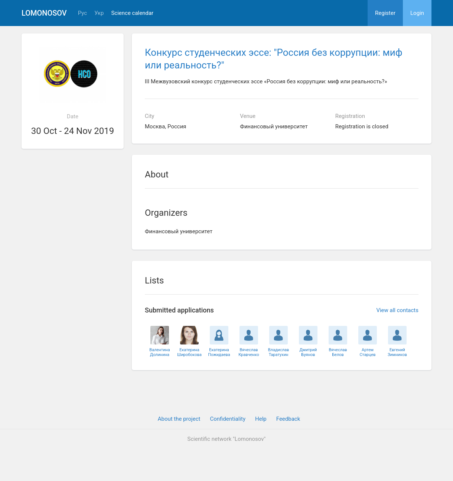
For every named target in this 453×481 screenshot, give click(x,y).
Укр (99, 13)
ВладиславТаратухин (278, 352)
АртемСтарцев (367, 352)
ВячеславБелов (338, 352)
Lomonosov (44, 13)
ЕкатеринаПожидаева (219, 352)
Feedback (288, 419)
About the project (179, 419)
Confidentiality (227, 419)
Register (385, 13)
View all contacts (397, 310)
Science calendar (132, 13)
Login (417, 13)
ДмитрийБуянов (308, 352)
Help (261, 419)
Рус (82, 13)
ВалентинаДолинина (159, 352)
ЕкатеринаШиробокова (189, 352)
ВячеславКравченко (248, 352)
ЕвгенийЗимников (397, 352)
